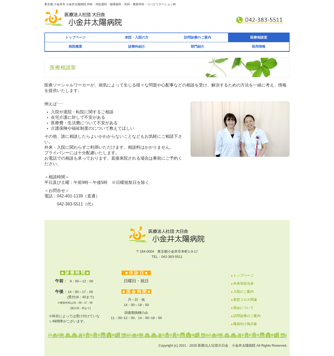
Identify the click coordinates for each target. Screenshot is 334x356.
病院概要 (75, 46)
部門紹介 (197, 46)
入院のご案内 (243, 291)
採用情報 (258, 46)
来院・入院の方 (136, 37)
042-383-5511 (63, 204)
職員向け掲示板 (245, 324)
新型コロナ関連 (245, 300)
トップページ (75, 37)
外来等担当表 (243, 283)
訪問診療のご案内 (197, 37)
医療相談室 (258, 37)
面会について (243, 308)
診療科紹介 (136, 46)
